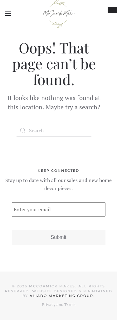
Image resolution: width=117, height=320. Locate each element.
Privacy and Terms (59, 304)
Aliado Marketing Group (61, 296)
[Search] (54, 130)
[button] (8, 13)
